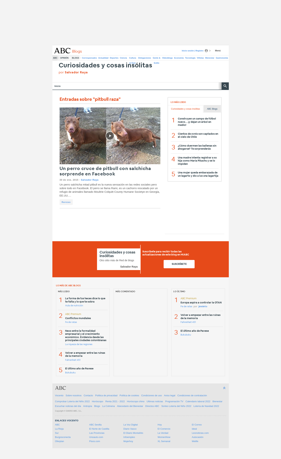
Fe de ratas (71, 322)
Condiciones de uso (151, 395)
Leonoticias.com (200, 433)
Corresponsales (89, 58)
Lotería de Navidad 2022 (206, 406)
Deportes (114, 58)
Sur (57, 433)
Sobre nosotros (74, 395)
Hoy (160, 424)
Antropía (87, 406)
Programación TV (174, 401)
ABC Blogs (212, 109)
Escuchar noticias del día (68, 406)
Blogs (75, 58)
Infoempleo (129, 437)
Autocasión (197, 437)
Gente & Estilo (156, 58)
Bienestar (209, 58)
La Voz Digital (130, 424)
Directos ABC (152, 406)
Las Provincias (97, 433)
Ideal (194, 429)
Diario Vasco (130, 429)
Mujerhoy (128, 441)
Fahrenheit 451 (72, 360)
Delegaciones (144, 58)
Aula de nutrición (74, 305)
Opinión (64, 58)
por (73, 72)
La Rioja (59, 429)
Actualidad (103, 58)
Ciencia (123, 58)
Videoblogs (167, 58)
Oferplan (59, 441)
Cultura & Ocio (132, 58)
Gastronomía (222, 58)
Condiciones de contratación (192, 395)
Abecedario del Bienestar (130, 406)
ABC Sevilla (95, 424)
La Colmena (108, 406)
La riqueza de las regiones (78, 344)
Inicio (58, 86)
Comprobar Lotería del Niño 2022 (72, 401)
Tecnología (190, 58)
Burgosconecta (63, 437)
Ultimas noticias (155, 401)
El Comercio (164, 429)
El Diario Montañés (133, 433)
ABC (55, 58)
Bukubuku (70, 373)
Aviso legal (169, 395)
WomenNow (164, 437)
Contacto (88, 395)
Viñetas (200, 58)
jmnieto (203, 306)
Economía (179, 58)
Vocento (59, 395)
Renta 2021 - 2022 (115, 401)
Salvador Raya (89, 179)
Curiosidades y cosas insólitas (105, 65)
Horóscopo (97, 401)
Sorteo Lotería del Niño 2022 (176, 406)
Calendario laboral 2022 (198, 401)
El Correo (197, 424)
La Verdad (163, 433)
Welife (195, 441)
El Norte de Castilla (99, 429)
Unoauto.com (96, 437)
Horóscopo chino (136, 401)
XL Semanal (164, 441)
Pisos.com (94, 441)
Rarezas (66, 202)
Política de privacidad (106, 395)
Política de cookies (129, 395)
